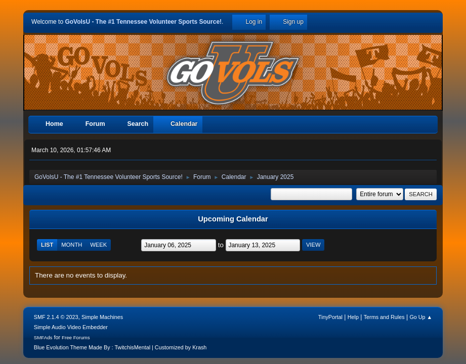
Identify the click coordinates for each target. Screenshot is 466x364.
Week (98, 245)
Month (71, 245)
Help (353, 317)
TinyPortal (330, 317)
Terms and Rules (384, 317)
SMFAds (43, 337)
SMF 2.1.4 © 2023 (56, 317)
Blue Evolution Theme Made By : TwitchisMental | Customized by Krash (120, 347)
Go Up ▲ (420, 317)
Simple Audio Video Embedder (71, 327)
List (47, 245)
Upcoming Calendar (233, 219)
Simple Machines (102, 317)
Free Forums (76, 337)
